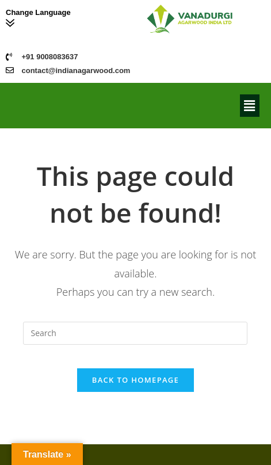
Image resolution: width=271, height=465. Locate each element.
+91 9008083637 (50, 56)
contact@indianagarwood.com (76, 70)
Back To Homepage (135, 380)
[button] (249, 105)
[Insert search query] (135, 333)
